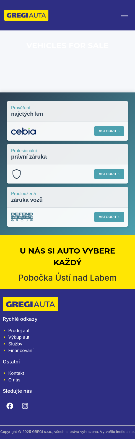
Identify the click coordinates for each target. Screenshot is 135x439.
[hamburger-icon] (124, 15)
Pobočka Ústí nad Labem (67, 278)
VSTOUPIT (109, 131)
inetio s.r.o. (125, 431)
